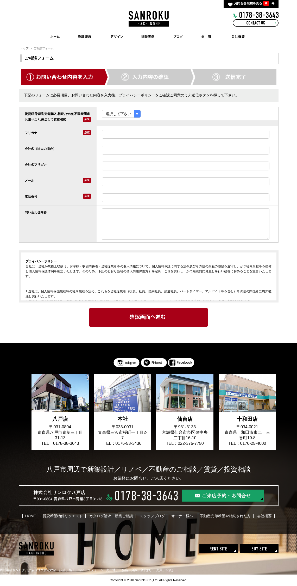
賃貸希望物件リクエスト (63, 516)
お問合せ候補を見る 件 (254, 3)
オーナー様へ (182, 516)
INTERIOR (116, 36)
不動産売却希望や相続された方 (225, 516)
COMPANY (238, 36)
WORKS (149, 36)
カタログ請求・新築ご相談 (111, 516)
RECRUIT (206, 36)
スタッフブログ (152, 516)
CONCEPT (84, 36)
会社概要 (264, 516)
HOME (55, 36)
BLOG (178, 36)
